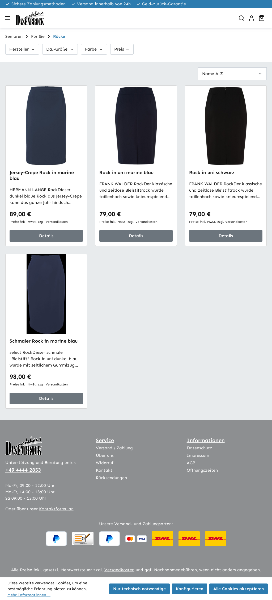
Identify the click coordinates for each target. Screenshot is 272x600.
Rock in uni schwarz (212, 172)
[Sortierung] (232, 73)
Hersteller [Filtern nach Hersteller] (22, 49)
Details (46, 235)
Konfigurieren (189, 588)
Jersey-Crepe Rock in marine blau (42, 175)
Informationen (206, 440)
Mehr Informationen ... (28, 595)
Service (105, 440)
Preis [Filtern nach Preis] (122, 49)
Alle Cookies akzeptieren (238, 588)
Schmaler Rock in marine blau (44, 341)
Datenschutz (199, 447)
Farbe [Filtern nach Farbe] (94, 49)
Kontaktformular (56, 508)
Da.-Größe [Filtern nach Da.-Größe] (60, 49)
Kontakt (104, 470)
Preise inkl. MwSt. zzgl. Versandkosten (39, 222)
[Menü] (8, 18)
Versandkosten (119, 569)
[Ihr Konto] (251, 18)
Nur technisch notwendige (139, 588)
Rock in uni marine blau (126, 172)
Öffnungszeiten (202, 470)
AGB (191, 462)
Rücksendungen (111, 477)
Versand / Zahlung (114, 447)
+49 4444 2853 (23, 470)
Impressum (198, 455)
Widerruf (104, 462)
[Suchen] (241, 18)
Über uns (105, 455)
